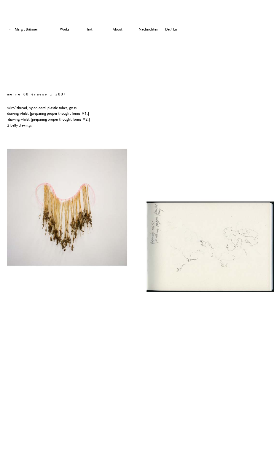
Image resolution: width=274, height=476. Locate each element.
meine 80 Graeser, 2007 (36, 94)
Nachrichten (148, 29)
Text (89, 29)
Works (64, 29)
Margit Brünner (26, 29)
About (117, 29)
